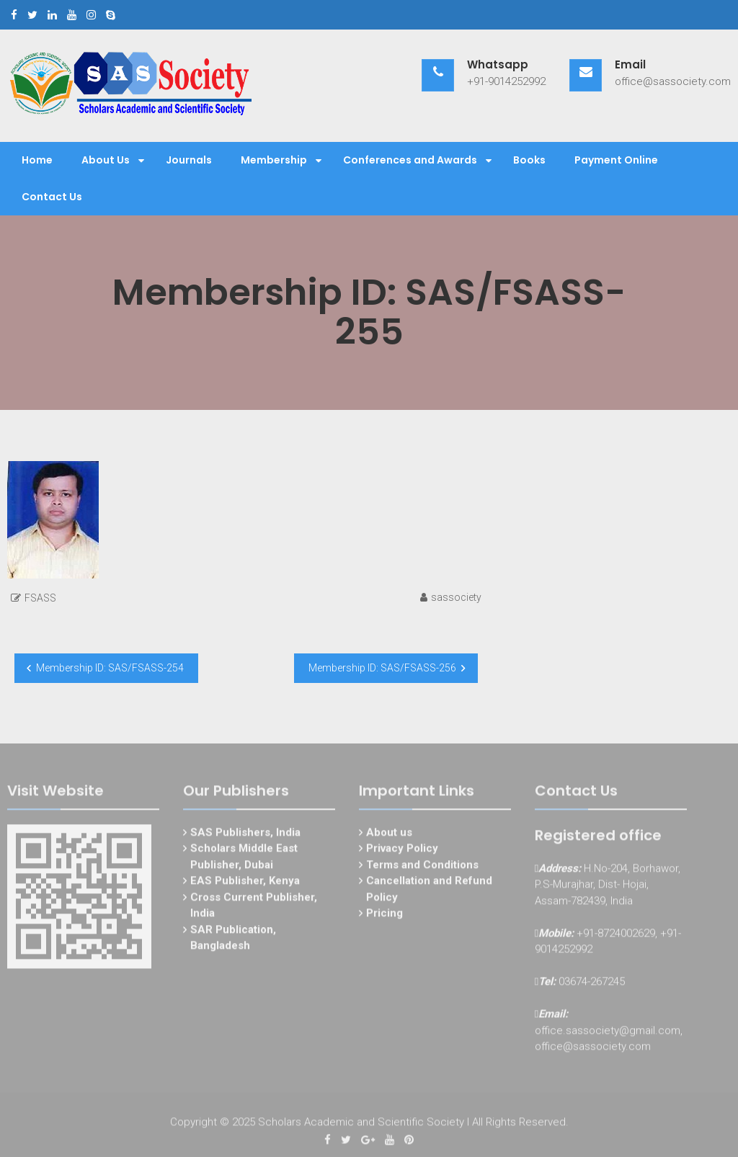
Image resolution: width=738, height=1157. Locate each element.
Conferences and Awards (410, 160)
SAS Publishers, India (245, 834)
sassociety (456, 597)
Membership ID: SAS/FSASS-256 (382, 668)
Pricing (384, 914)
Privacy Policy (402, 850)
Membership (274, 160)
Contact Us (52, 196)
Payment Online (616, 160)
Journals (189, 160)
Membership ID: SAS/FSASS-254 (110, 668)
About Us (105, 160)
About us (389, 834)
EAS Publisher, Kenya (245, 882)
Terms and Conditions (422, 866)
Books (529, 160)
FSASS (40, 598)
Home (37, 160)
